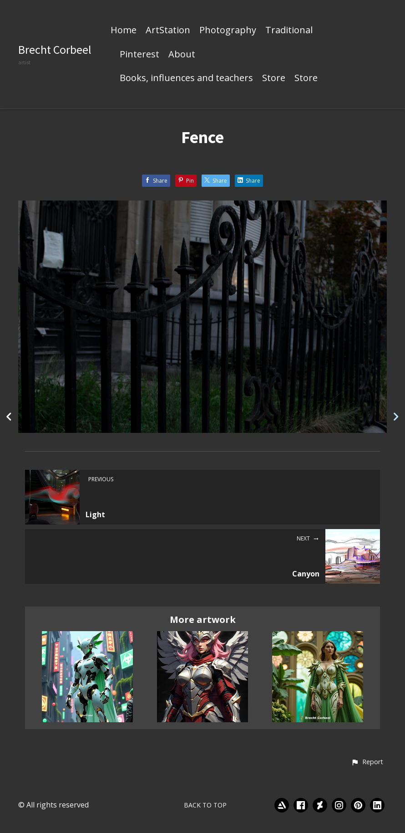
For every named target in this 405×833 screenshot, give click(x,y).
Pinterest (139, 54)
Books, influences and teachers (186, 78)
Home (124, 30)
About (181, 54)
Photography (227, 30)
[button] (367, 762)
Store (273, 78)
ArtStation (168, 30)
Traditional (289, 30)
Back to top (205, 805)
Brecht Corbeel (54, 49)
